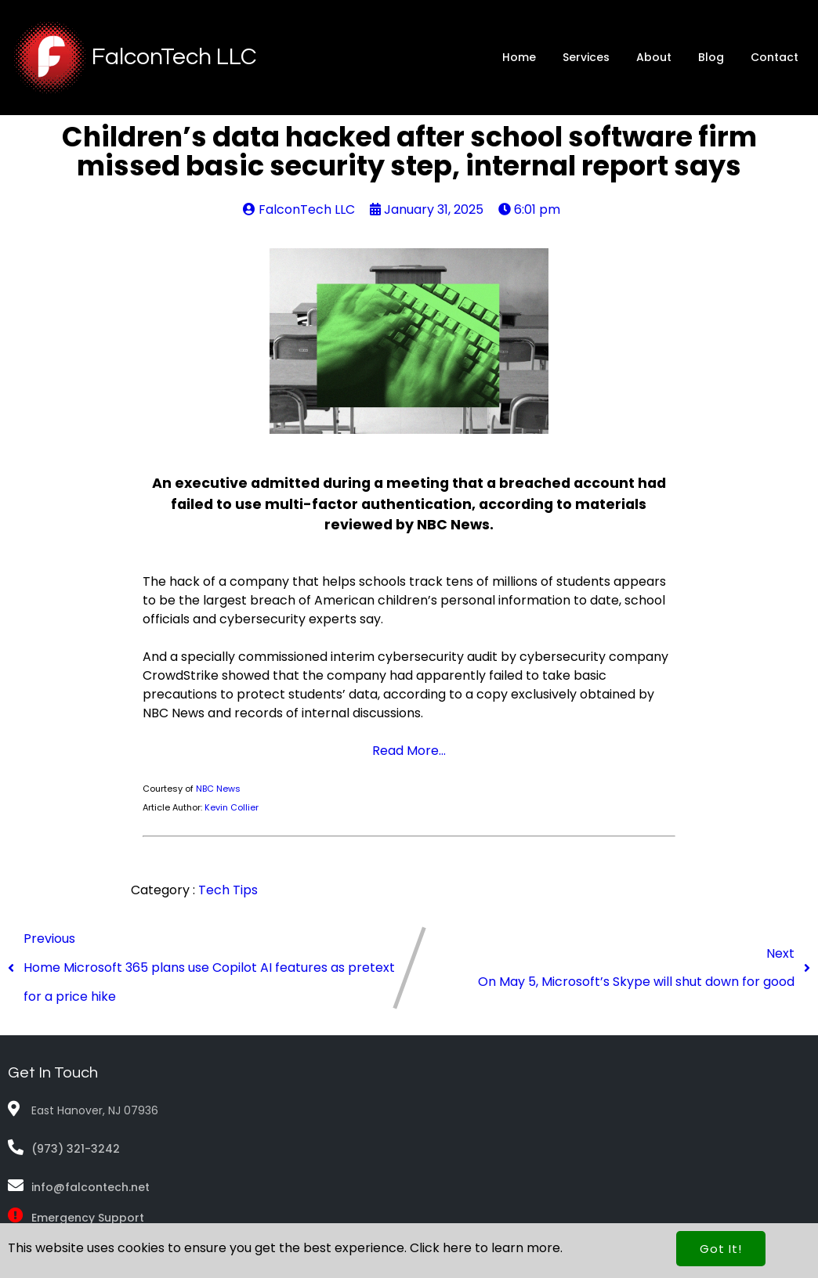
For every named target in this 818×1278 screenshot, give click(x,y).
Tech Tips (228, 852)
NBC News (218, 751)
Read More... (409, 713)
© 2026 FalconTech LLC (409, 1247)
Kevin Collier (231, 770)
